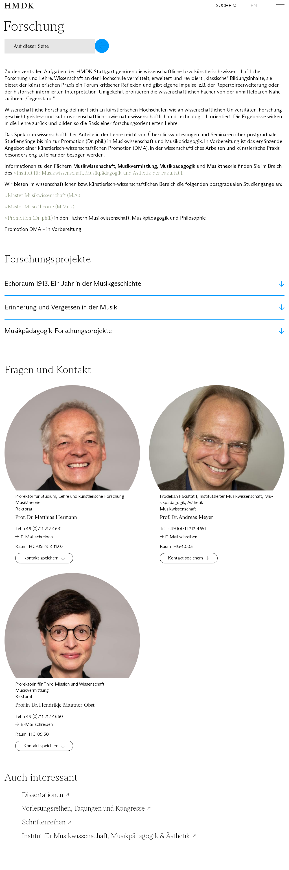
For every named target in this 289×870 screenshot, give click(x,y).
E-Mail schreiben (37, 536)
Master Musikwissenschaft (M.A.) (44, 195)
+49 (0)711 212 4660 (43, 716)
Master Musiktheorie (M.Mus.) (41, 207)
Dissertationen (42, 795)
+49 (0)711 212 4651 (187, 528)
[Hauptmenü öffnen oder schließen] (276, 5)
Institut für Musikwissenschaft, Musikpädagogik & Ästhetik (106, 836)
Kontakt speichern (40, 558)
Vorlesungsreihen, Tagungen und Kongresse (83, 808)
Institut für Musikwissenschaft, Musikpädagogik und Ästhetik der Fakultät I (99, 173)
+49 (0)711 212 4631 (42, 528)
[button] (57, 46)
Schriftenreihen (43, 822)
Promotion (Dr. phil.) (31, 218)
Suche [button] (226, 5)
